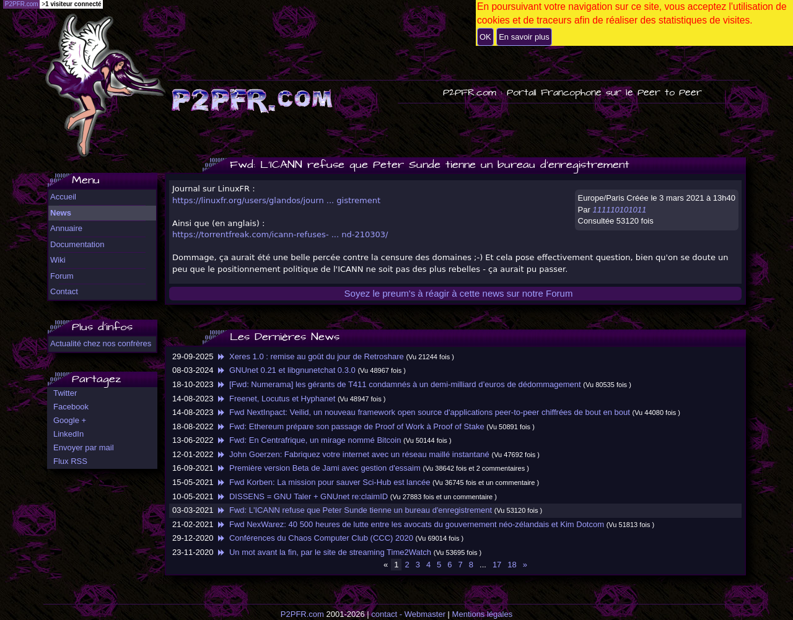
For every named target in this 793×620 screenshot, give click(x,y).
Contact (64, 291)
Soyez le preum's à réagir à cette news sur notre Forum (458, 293)
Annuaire (66, 228)
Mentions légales (482, 614)
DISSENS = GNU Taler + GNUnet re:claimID (302, 496)
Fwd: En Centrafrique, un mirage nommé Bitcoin (308, 440)
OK (485, 36)
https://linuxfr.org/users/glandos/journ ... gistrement (276, 200)
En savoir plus (524, 36)
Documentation (77, 244)
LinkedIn (68, 434)
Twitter (65, 393)
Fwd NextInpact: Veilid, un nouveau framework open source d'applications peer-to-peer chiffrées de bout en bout (423, 412)
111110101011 (619, 209)
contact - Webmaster (408, 614)
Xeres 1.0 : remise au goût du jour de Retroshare (310, 356)
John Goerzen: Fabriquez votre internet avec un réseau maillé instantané (352, 454)
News (60, 212)
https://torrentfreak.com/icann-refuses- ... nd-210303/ (280, 234)
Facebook (71, 406)
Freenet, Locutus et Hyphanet (275, 398)
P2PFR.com (302, 614)
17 (497, 564)
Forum (62, 276)
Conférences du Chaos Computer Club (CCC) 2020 (314, 538)
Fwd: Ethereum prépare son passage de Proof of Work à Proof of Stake (350, 426)
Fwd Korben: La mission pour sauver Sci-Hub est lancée (323, 482)
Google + (69, 420)
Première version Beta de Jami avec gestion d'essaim (318, 468)
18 (511, 564)
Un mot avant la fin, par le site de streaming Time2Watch (323, 552)
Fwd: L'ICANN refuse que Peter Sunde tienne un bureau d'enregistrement (354, 510)
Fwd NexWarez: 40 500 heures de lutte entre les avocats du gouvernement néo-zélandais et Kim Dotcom (410, 524)
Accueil (63, 196)
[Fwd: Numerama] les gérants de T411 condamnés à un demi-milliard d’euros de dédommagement (398, 384)
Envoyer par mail (83, 447)
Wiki (58, 259)
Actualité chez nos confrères (100, 343)
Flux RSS (70, 461)
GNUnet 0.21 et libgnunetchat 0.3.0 (286, 370)
